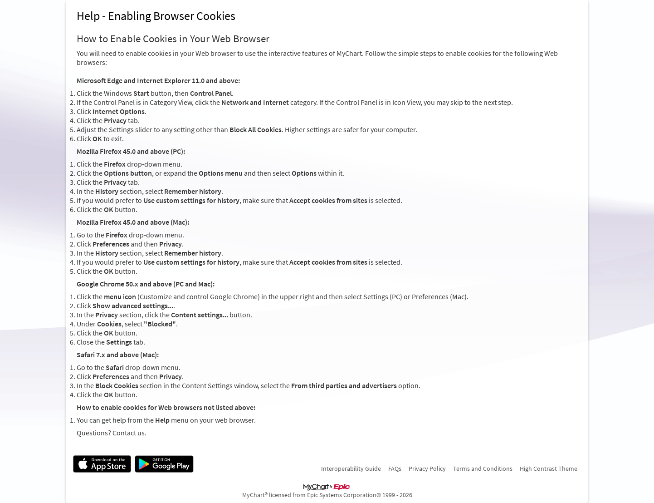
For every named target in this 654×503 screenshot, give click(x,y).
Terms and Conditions (482, 468)
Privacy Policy (427, 468)
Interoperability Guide (351, 468)
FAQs (394, 468)
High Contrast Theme (548, 468)
